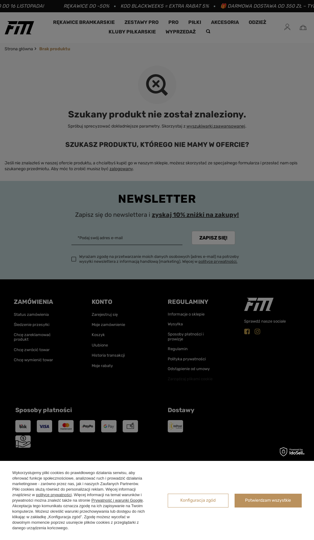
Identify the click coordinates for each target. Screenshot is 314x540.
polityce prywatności (53, 494)
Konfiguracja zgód (198, 500)
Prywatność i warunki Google (117, 500)
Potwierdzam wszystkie (268, 500)
